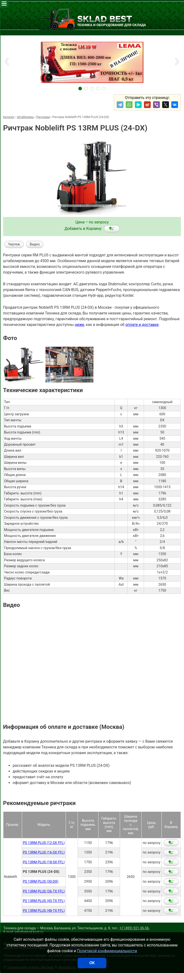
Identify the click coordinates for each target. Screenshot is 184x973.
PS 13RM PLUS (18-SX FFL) (44, 862)
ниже (79, 324)
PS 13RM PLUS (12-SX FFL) (44, 843)
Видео (35, 244)
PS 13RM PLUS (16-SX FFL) (44, 852)
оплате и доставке (142, 324)
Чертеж (14, 244)
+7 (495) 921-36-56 (134, 928)
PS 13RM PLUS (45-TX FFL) (44, 901)
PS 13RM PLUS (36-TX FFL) (44, 891)
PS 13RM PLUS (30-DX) (40, 882)
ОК (92, 963)
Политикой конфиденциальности (107, 951)
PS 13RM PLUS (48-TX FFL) (44, 911)
